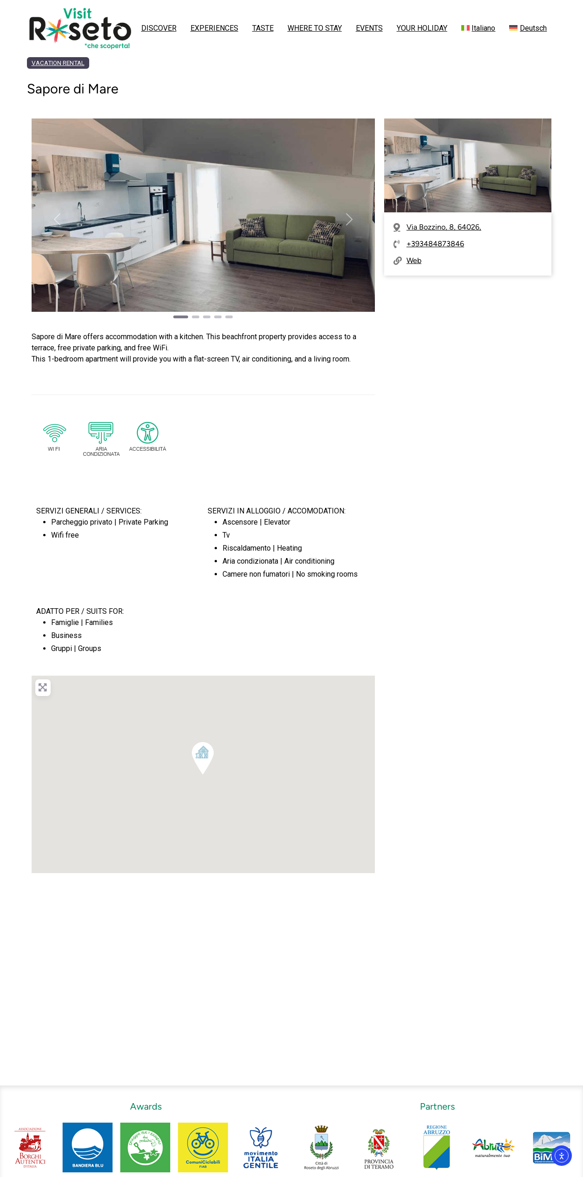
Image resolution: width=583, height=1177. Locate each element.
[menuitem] (478, 28)
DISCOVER (159, 28)
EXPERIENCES (214, 28)
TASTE (263, 28)
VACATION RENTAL (58, 62)
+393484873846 (435, 243)
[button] (57, 219)
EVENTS (369, 28)
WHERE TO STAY (315, 28)
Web (413, 260)
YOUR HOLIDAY (422, 28)
